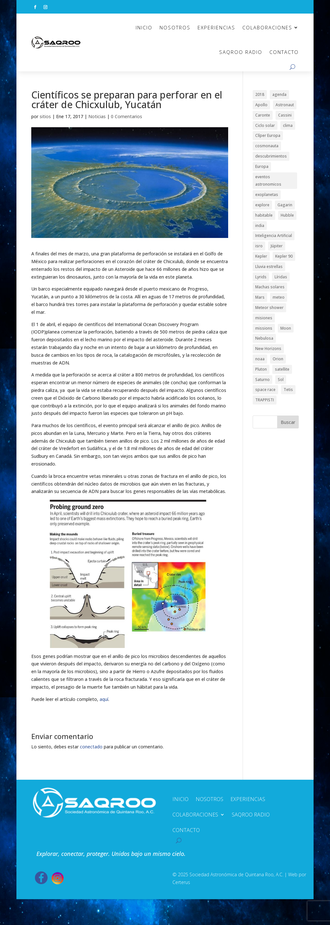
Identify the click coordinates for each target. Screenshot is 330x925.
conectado (91, 747)
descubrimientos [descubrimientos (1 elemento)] (271, 156)
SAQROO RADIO (240, 52)
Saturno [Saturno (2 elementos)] (262, 379)
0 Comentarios (126, 116)
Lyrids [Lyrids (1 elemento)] (261, 277)
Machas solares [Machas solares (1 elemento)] (270, 287)
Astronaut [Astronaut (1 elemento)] (285, 105)
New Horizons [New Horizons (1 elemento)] (268, 348)
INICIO (144, 27)
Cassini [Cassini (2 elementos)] (285, 115)
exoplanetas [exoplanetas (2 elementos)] (266, 194)
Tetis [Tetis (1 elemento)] (288, 389)
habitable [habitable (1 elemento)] (264, 215)
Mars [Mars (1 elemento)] (260, 297)
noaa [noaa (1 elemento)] (260, 359)
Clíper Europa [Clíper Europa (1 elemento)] (267, 135)
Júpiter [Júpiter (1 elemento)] (277, 246)
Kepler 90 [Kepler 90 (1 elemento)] (284, 256)
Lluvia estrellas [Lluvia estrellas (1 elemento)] (269, 266)
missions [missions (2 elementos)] (263, 328)
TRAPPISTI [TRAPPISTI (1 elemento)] (264, 400)
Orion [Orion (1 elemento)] (278, 359)
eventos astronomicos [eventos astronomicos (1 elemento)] (268, 180)
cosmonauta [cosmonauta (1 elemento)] (266, 146)
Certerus (181, 882)
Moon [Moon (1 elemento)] (285, 328)
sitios (45, 116)
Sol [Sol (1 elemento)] (281, 379)
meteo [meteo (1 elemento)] (279, 297)
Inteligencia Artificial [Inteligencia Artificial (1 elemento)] (273, 235)
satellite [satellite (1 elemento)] (282, 369)
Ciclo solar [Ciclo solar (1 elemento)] (265, 125)
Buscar (288, 422)
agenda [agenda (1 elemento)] (279, 94)
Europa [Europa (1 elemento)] (261, 166)
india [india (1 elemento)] (259, 225)
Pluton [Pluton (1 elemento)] (261, 369)
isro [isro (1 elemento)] (259, 246)
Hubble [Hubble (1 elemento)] (287, 215)
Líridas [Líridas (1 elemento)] (281, 277)
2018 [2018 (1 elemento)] (259, 94)
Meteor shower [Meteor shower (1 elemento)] (269, 307)
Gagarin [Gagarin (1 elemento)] (284, 205)
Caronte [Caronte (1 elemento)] (262, 115)
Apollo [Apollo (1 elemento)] (261, 105)
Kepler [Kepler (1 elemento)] (261, 256)
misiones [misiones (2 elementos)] (263, 318)
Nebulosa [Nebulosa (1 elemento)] (264, 338)
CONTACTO (284, 52)
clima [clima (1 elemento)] (288, 125)
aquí (104, 699)
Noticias (97, 116)
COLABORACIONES (267, 27)
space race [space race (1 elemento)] (265, 389)
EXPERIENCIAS (216, 27)
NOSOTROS (175, 27)
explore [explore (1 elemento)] (262, 205)
